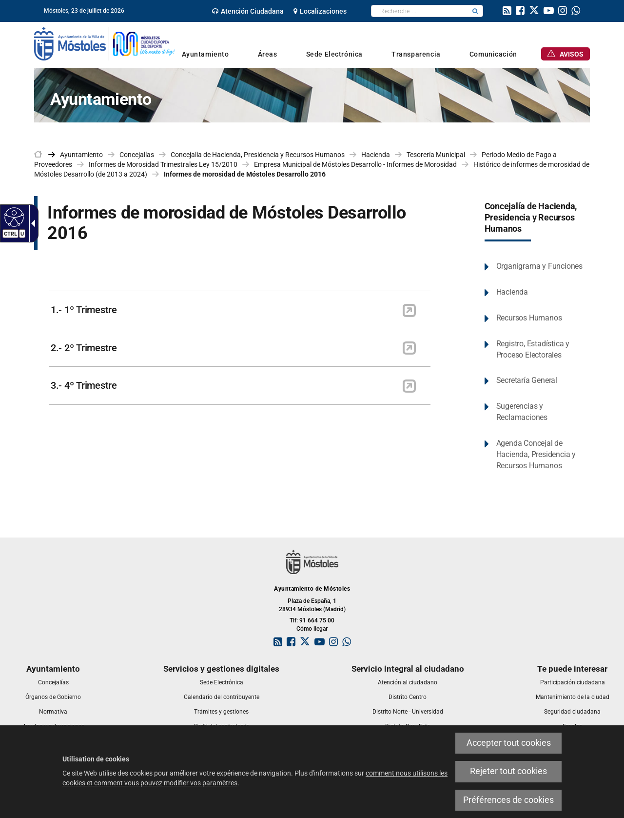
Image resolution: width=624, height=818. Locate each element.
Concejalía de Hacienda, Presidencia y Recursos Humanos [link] (258, 155)
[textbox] (419, 11)
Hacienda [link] (375, 155)
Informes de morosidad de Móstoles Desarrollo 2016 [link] (245, 174)
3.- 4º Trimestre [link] (84, 385)
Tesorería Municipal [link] (436, 155)
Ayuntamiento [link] (81, 155)
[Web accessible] (12, 216)
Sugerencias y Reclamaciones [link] (521, 411)
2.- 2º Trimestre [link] (84, 348)
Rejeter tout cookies (508, 771)
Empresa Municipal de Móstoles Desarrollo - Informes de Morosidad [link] (355, 164)
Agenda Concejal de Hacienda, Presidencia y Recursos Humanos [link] (536, 454)
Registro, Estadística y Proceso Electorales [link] (532, 349)
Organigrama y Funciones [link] (539, 266)
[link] (248, 11)
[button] (475, 11)
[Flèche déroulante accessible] (31, 223)
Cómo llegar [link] (312, 628)
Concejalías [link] (136, 155)
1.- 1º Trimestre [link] (84, 310)
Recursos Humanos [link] (529, 317)
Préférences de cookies (508, 800)
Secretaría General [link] (526, 380)
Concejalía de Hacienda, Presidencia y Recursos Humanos (531, 217)
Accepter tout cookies (509, 743)
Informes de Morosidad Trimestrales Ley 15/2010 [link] (163, 164)
